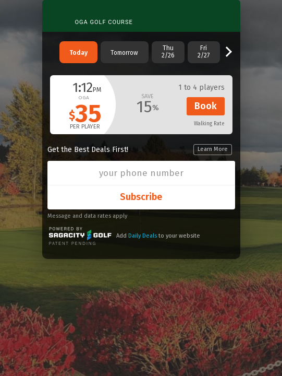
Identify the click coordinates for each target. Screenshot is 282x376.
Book (205, 106)
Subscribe (141, 197)
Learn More (213, 149)
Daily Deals (142, 235)
